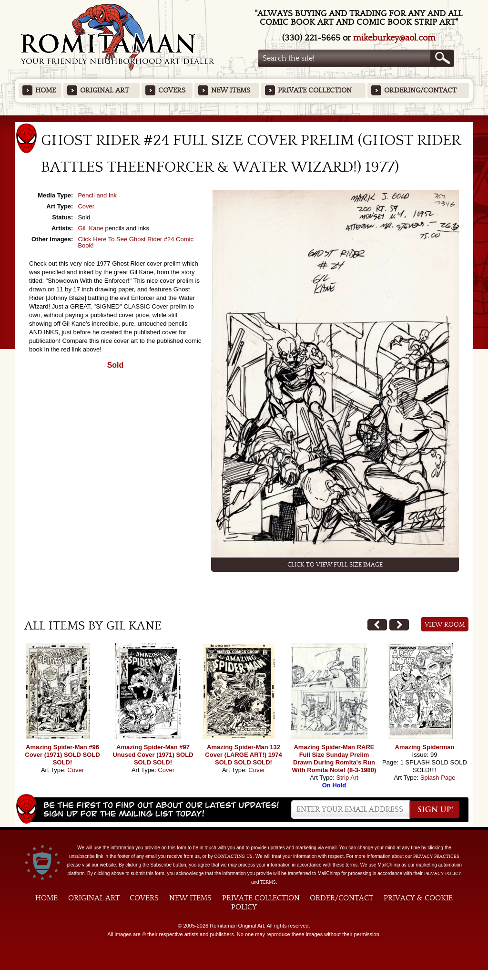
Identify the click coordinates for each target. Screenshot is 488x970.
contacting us (233, 856)
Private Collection (315, 90)
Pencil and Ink (97, 195)
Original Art (104, 90)
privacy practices (436, 856)
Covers (171, 90)
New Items (230, 90)
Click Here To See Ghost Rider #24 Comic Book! (135, 242)
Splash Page (438, 777)
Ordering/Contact (420, 90)
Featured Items (244, 118)
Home (45, 90)
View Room (445, 625)
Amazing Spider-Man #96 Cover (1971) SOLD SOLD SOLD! (62, 754)
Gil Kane (90, 228)
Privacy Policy (442, 874)
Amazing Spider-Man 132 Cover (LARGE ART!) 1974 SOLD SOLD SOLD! (243, 754)
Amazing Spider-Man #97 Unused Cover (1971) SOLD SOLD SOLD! (152, 754)
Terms (268, 882)
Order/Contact (341, 898)
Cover (86, 206)
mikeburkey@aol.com (394, 38)
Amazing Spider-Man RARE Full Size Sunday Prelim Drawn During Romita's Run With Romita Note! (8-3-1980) (334, 758)
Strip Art (347, 777)
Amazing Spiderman (425, 747)
